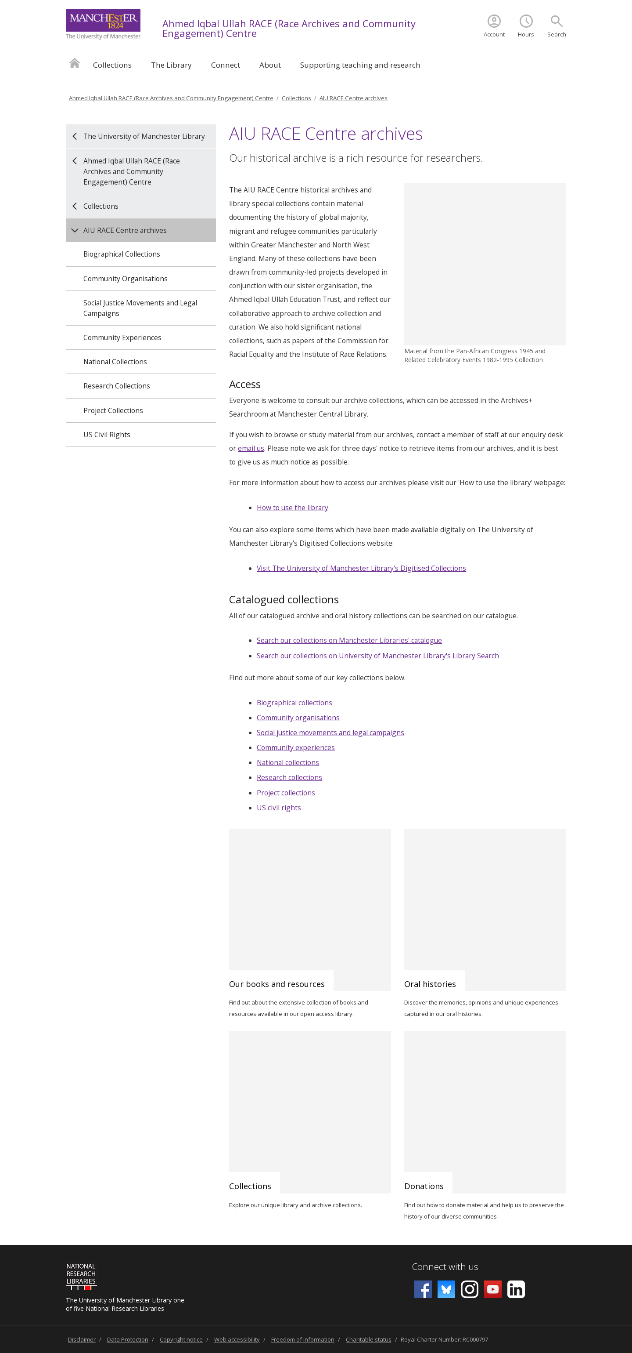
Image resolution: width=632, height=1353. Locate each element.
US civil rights (279, 808)
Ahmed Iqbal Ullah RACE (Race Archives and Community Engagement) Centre (289, 28)
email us (251, 448)
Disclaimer (82, 1339)
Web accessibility (237, 1339)
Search (556, 34)
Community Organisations (125, 278)
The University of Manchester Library (144, 136)
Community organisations (298, 717)
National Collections (115, 361)
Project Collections (113, 410)
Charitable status (368, 1339)
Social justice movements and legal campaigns (330, 732)
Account (494, 34)
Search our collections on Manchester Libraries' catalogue (349, 640)
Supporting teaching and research (360, 65)
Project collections (286, 793)
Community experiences (296, 747)
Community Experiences (122, 337)
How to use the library (292, 507)
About (270, 65)
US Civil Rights (106, 434)
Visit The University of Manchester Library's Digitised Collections (361, 568)
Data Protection (127, 1339)
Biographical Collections (121, 254)
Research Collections (116, 386)
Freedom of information (302, 1339)
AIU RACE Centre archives (354, 98)
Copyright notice (181, 1339)
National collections (288, 762)
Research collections (289, 777)
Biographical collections (294, 702)
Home (74, 62)
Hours (526, 34)
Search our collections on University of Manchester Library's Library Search (378, 655)
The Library (171, 65)
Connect (225, 65)
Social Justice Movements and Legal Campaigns (140, 308)
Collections (112, 65)
